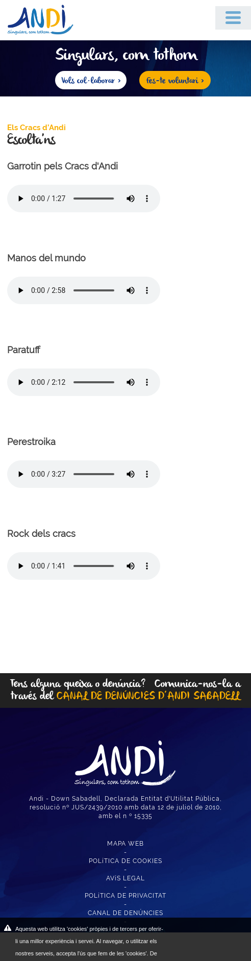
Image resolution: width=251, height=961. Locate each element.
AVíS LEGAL (125, 878)
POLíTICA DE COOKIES (125, 861)
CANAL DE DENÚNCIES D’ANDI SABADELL (148, 696)
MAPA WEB (125, 843)
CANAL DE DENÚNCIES (125, 913)
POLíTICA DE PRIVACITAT (125, 895)
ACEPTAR (204, 935)
